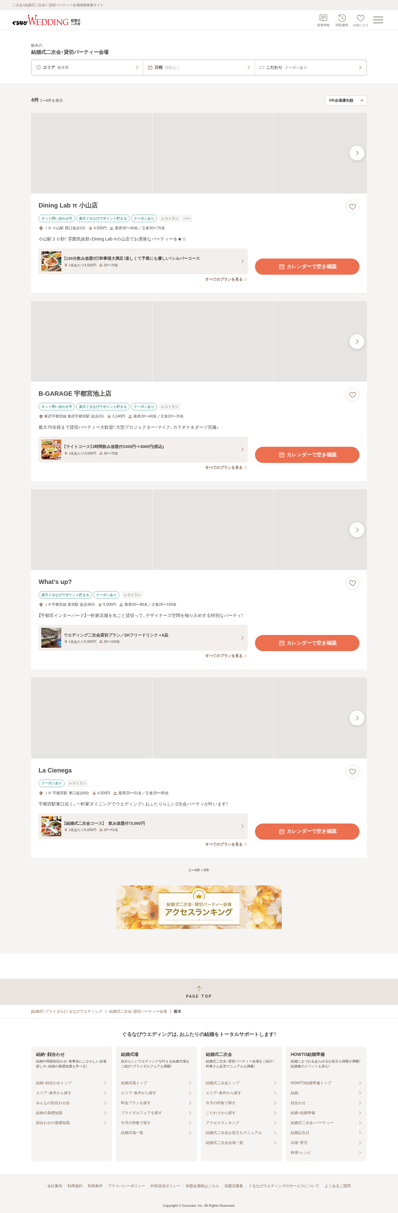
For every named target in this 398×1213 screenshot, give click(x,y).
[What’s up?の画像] (199, 529)
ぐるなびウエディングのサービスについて (283, 1186)
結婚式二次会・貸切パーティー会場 (138, 1011)
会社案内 (54, 1186)
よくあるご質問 (338, 1186)
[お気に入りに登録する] (352, 206)
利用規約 (74, 1186)
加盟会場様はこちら (202, 1186)
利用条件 (95, 1186)
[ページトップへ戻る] (199, 992)
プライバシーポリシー (126, 1186)
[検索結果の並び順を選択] (346, 100)
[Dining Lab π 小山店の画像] (199, 153)
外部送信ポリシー (165, 1186)
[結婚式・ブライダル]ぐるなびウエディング (66, 1011)
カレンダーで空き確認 (307, 266)
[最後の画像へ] (356, 153)
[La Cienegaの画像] (199, 718)
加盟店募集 (233, 1186)
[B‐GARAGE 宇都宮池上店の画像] (199, 341)
